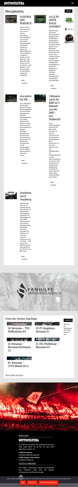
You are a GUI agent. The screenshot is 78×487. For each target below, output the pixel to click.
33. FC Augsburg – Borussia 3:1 (46, 329)
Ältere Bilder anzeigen (14, 375)
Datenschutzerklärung (48, 482)
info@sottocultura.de (26, 460)
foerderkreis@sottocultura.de (29, 455)
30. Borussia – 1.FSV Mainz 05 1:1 (18, 364)
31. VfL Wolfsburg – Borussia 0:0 (47, 345)
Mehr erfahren (24, 82)
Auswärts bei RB (25, 97)
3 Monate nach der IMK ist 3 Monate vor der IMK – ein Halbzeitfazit (56, 107)
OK (23, 482)
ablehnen (32, 482)
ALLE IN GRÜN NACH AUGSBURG (56, 21)
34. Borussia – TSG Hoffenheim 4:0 (18, 329)
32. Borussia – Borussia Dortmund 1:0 (19, 347)
